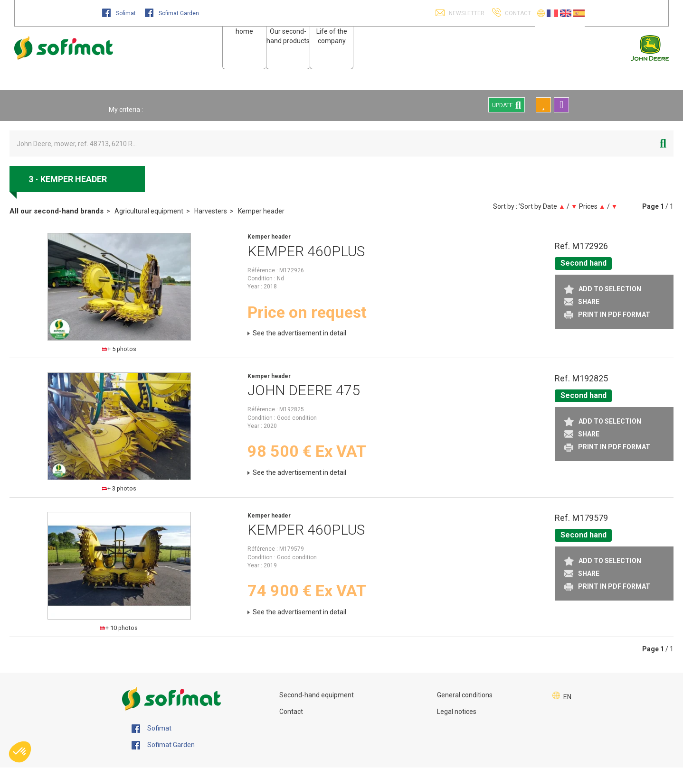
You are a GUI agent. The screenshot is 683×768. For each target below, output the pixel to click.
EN (567, 697)
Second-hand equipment (316, 695)
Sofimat (119, 13)
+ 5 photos (119, 348)
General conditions (465, 695)
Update (506, 105)
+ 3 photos (119, 488)
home (244, 31)
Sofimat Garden (172, 13)
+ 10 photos (119, 627)
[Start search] (663, 143)
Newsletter (465, 13)
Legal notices (456, 711)
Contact (291, 711)
